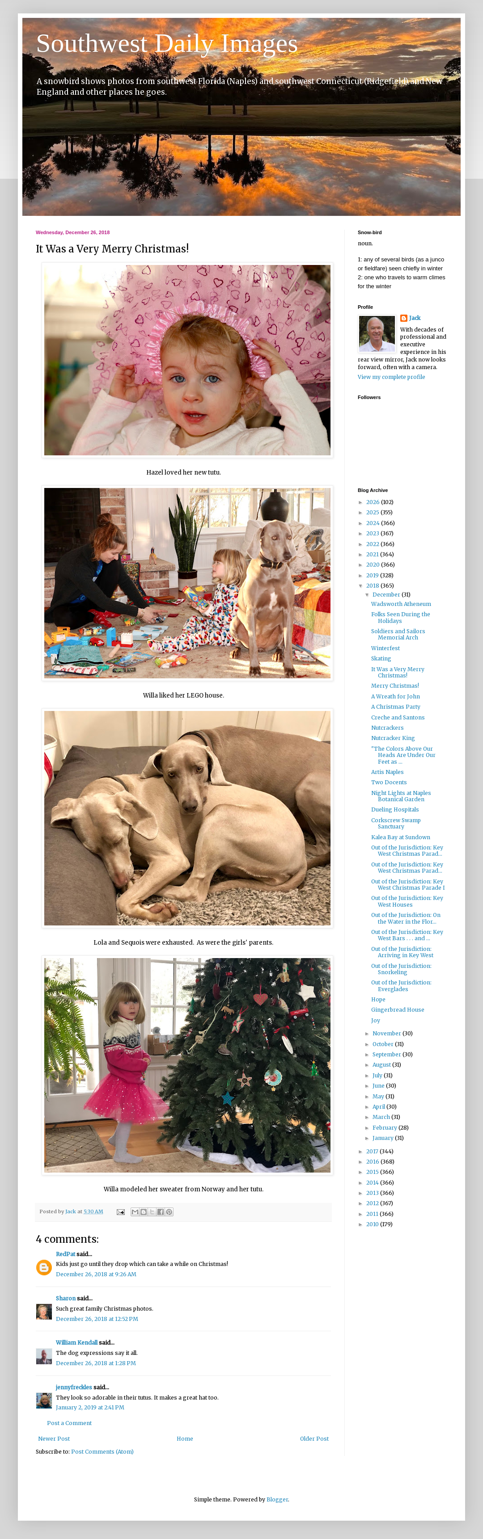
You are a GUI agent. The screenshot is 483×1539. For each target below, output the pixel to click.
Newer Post (54, 1438)
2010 (373, 1224)
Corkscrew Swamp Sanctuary (396, 823)
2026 (373, 502)
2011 (373, 1214)
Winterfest (385, 648)
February (385, 1127)
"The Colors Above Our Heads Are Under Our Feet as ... (403, 755)
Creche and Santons (398, 717)
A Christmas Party (395, 706)
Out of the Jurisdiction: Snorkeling (401, 969)
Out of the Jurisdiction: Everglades (401, 985)
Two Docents (389, 782)
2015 (373, 1172)
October (384, 1044)
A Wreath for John (395, 696)
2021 (373, 554)
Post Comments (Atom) (102, 1451)
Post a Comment (69, 1423)
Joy (375, 1020)
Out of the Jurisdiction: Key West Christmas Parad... (407, 850)
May (379, 1096)
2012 (373, 1203)
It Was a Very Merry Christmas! (397, 672)
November (387, 1033)
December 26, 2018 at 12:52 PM (97, 1319)
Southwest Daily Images (167, 43)
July (378, 1075)
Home (185, 1438)
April (379, 1106)
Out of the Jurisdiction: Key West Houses (407, 901)
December (387, 594)
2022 (373, 544)
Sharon (66, 1298)
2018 (373, 585)
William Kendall (76, 1342)
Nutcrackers (387, 727)
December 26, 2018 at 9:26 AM (96, 1274)
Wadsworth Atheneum (401, 604)
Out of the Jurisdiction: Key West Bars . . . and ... (407, 935)
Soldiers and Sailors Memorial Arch (398, 634)
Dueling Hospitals (395, 809)
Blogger (277, 1499)
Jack (414, 318)
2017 (373, 1151)
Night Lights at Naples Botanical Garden (401, 796)
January (384, 1138)
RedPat (65, 1254)
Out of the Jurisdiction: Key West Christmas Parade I (408, 884)
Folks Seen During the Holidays (400, 617)
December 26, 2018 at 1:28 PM (96, 1363)
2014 (373, 1182)
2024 (373, 523)
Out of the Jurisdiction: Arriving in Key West (402, 952)
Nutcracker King (393, 738)
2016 (373, 1161)
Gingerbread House (397, 1009)
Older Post (314, 1438)
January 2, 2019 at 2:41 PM (90, 1407)
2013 (373, 1193)
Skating (381, 658)
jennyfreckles (74, 1387)
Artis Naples (387, 772)
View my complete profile (391, 377)
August (382, 1064)
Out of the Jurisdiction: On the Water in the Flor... (406, 918)
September (387, 1054)
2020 (373, 564)
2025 (373, 512)
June (379, 1085)
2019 (373, 575)
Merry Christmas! (395, 685)
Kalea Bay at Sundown (400, 837)
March (382, 1117)
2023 (373, 533)
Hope (378, 999)
